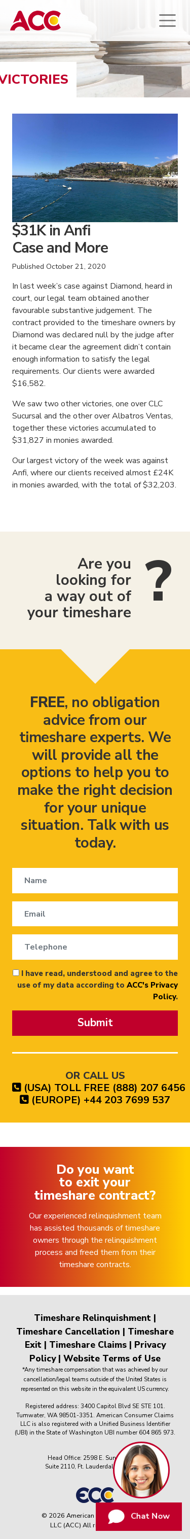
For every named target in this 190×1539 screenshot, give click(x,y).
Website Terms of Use (112, 1358)
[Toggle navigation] (167, 20)
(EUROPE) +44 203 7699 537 (95, 1100)
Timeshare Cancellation (68, 1331)
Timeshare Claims (88, 1345)
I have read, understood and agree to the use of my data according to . (95, 985)
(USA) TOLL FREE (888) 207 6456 (98, 1088)
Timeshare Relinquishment (92, 1318)
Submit (95, 1023)
